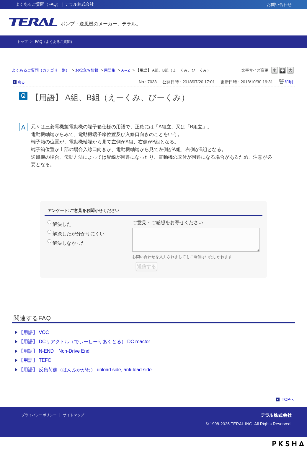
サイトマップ (73, 415)
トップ (22, 42)
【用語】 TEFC (35, 360)
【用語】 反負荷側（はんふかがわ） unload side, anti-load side (85, 369)
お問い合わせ (279, 4)
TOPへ (288, 399)
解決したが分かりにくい (78, 233)
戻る (21, 82)
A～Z (125, 70)
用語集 (109, 70)
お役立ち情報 (86, 70)
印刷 (289, 82)
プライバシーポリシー (39, 415)
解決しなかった (69, 243)
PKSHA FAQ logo (288, 444)
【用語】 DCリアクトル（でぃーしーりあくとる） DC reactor (84, 341)
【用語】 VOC (34, 332)
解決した (62, 224)
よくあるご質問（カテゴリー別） (40, 70)
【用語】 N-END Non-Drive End (54, 351)
